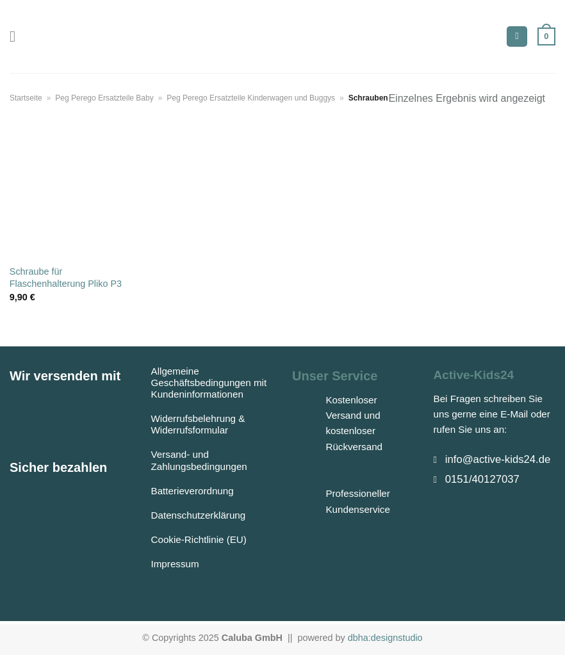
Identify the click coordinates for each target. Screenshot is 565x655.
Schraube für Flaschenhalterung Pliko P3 (66, 277)
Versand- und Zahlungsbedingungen (199, 460)
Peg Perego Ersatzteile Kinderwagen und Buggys (251, 97)
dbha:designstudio (385, 638)
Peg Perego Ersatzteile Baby (104, 97)
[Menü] (17, 36)
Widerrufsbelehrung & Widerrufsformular (198, 424)
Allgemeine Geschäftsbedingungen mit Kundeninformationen (209, 383)
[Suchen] (517, 36)
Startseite (26, 97)
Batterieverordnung (192, 490)
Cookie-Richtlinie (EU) (199, 539)
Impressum (175, 563)
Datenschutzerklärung (198, 515)
